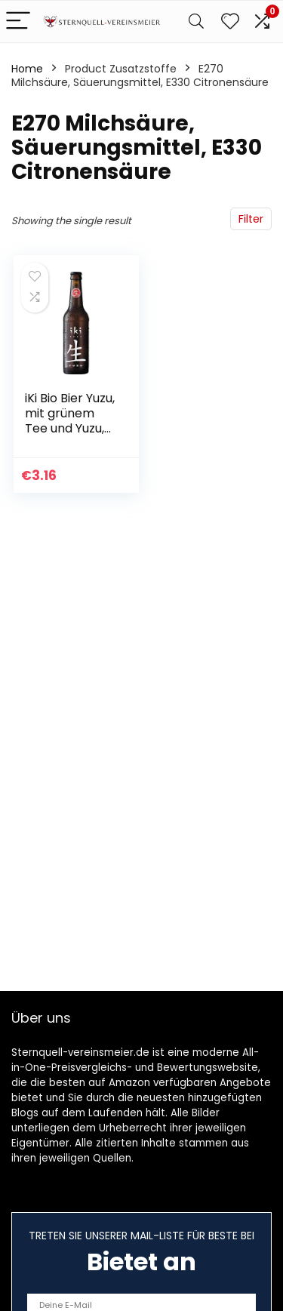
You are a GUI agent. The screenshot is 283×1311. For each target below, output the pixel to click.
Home (27, 68)
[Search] (196, 22)
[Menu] (18, 22)
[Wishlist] (230, 21)
